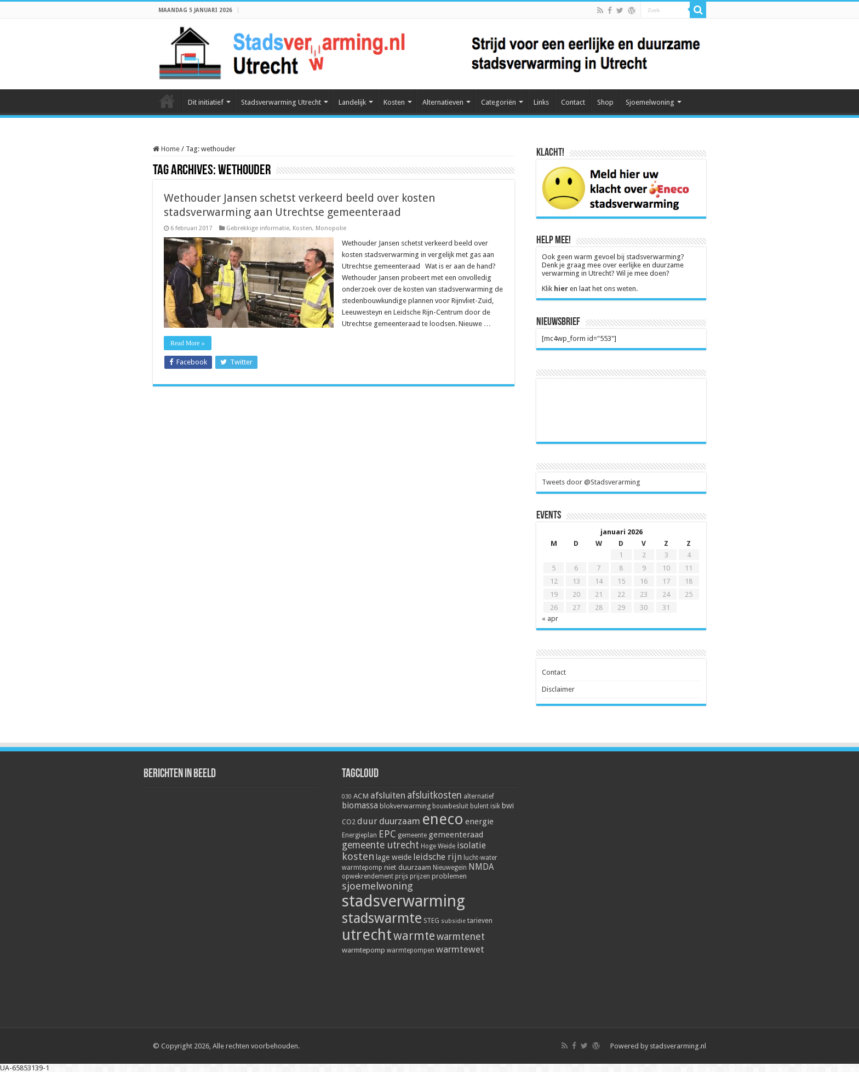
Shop (605, 102)
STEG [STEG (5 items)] (431, 921)
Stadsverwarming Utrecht (281, 102)
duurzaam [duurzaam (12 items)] (399, 821)
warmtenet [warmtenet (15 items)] (461, 936)
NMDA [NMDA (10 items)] (481, 867)
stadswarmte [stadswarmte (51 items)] (382, 918)
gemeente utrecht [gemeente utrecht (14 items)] (380, 845)
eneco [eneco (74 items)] (442, 819)
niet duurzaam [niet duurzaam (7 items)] (407, 867)
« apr (550, 618)
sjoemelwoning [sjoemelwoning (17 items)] (377, 886)
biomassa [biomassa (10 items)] (360, 806)
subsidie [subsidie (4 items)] (453, 921)
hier (561, 288)
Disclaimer (558, 689)
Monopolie (331, 228)
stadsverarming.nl (678, 1046)
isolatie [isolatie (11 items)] (471, 845)
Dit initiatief (206, 102)
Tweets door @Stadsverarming (591, 482)
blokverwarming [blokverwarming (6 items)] (405, 806)
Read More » (187, 343)
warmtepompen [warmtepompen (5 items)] (410, 950)
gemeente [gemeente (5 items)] (412, 835)
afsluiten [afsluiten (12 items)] (387, 795)
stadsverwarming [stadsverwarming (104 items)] (403, 901)
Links (541, 102)
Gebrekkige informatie (257, 228)
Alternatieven (442, 102)
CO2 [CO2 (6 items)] (349, 822)
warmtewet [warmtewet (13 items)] (460, 949)
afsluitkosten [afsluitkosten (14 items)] (434, 795)
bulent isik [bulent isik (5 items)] (485, 806)
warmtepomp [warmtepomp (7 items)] (363, 949)
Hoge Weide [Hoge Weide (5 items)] (438, 846)
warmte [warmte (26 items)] (414, 936)
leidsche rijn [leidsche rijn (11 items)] (437, 857)
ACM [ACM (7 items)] (361, 795)
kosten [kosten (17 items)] (358, 856)
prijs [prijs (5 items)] (401, 876)
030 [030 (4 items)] (347, 796)
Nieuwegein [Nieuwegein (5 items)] (450, 867)
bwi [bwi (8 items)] (508, 805)
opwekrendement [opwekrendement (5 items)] (367, 876)
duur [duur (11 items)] (367, 821)
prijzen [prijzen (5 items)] (420, 876)
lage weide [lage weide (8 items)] (393, 857)
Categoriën (498, 102)
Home (167, 100)
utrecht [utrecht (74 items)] (367, 935)
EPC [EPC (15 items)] (387, 834)
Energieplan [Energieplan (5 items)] (359, 835)
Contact (573, 102)
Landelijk (352, 102)
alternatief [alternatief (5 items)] (478, 796)
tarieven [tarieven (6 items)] (480, 920)
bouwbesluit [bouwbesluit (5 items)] (450, 806)
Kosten (394, 102)
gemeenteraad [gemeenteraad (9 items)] (455, 835)
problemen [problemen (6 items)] (449, 876)
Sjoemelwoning (650, 102)
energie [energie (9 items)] (479, 821)
